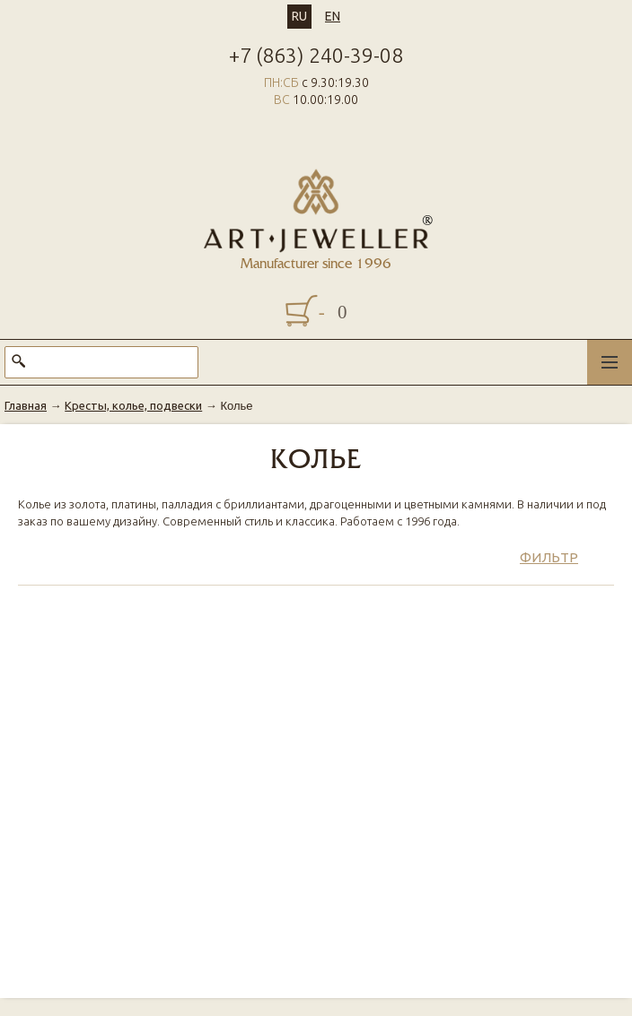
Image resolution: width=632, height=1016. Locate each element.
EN (332, 16)
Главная (25, 405)
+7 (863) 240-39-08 (316, 55)
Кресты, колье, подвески (133, 405)
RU (299, 16)
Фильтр (549, 557)
